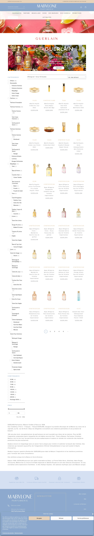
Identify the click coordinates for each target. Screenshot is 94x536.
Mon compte (82, 494)
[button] (93, 514)
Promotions (76, 13)
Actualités (47, 17)
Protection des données (8, 533)
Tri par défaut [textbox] (73, 77)
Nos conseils (65, 13)
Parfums (26, 13)
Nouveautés (17, 13)
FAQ (85, 499)
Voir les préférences (83, 518)
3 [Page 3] (54, 331)
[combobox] (76, 77)
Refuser (61, 518)
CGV (85, 509)
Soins (44, 13)
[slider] (8, 409)
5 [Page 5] (63, 331)
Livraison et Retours (80, 504)
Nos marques (53, 13)
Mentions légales (19, 533)
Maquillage (36, 13)
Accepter (39, 518)
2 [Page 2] (50, 331)
